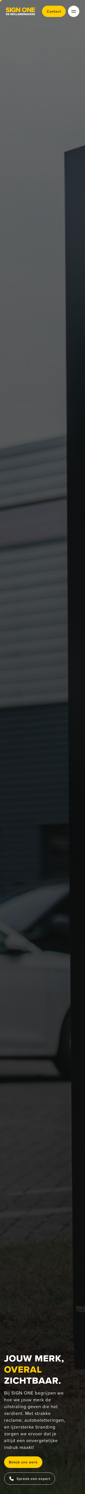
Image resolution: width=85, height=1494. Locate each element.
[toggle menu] (73, 11)
